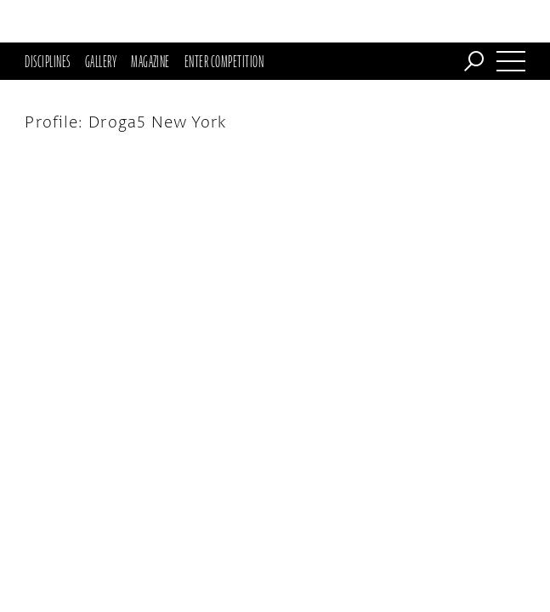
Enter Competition (224, 19)
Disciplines (47, 19)
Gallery (100, 19)
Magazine (150, 19)
